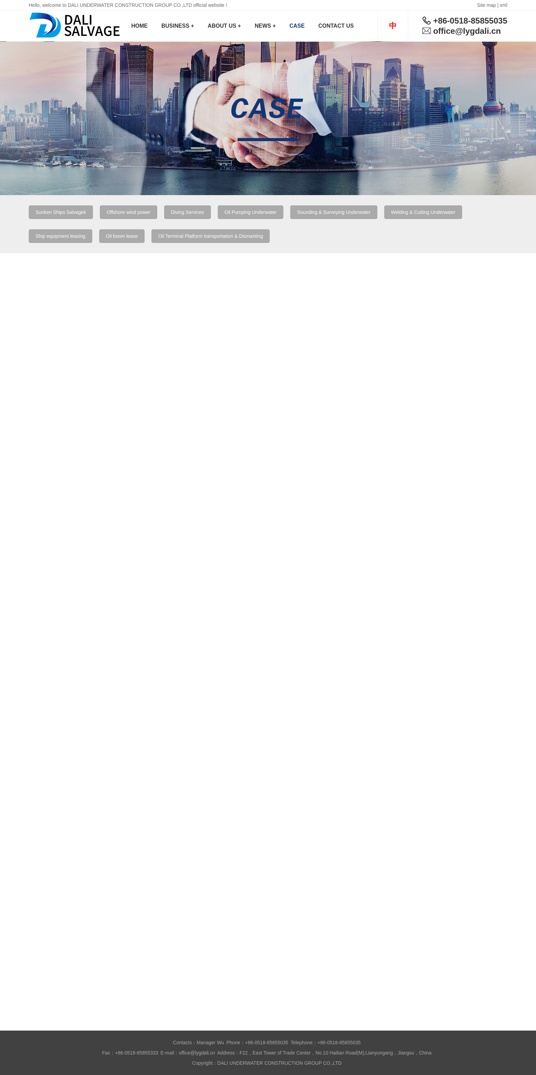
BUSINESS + (177, 26)
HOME (139, 26)
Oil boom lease (122, 236)
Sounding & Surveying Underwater (334, 212)
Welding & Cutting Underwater (423, 212)
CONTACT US (336, 26)
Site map (486, 5)
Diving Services (187, 212)
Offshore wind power (128, 212)
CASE (297, 26)
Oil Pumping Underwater (251, 212)
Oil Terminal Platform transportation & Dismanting (210, 236)
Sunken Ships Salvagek (61, 212)
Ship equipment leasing (60, 236)
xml (503, 5)
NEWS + (265, 26)
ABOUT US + (224, 26)
